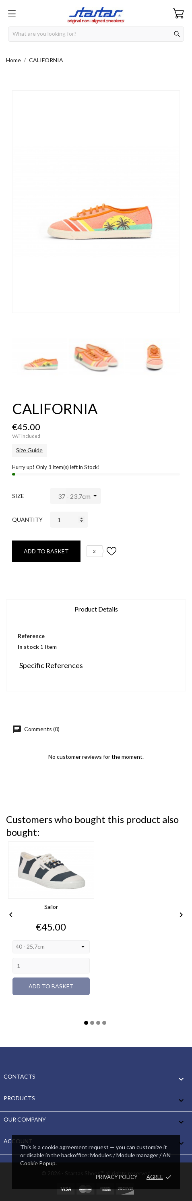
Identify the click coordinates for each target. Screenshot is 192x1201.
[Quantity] (69, 520)
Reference (31, 635)
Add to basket (46, 551)
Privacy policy (116, 1177)
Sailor (51, 906)
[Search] (96, 34)
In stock (28, 646)
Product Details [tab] (96, 609)
